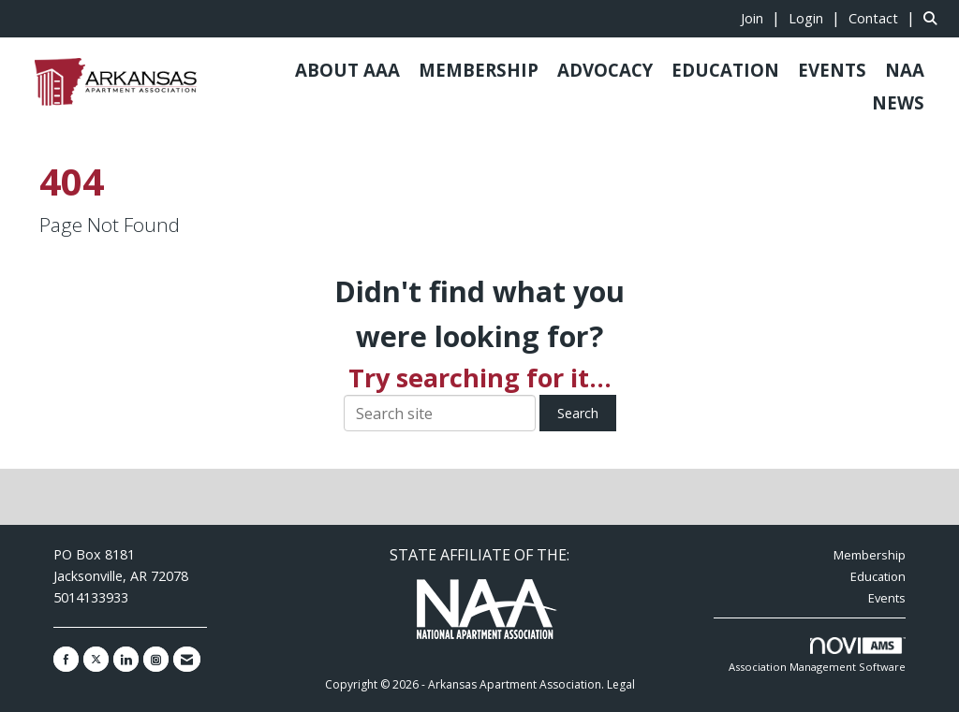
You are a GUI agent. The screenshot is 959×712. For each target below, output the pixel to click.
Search (577, 413)
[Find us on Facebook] (66, 659)
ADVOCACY (605, 69)
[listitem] (763, 17)
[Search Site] (934, 17)
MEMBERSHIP (479, 69)
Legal (621, 684)
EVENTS (832, 69)
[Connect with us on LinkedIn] (126, 659)
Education (878, 576)
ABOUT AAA (347, 69)
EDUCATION (725, 69)
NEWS (898, 102)
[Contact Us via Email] (186, 659)
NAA (904, 69)
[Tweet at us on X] (96, 659)
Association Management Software (817, 655)
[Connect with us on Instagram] (156, 659)
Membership (870, 554)
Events (887, 597)
